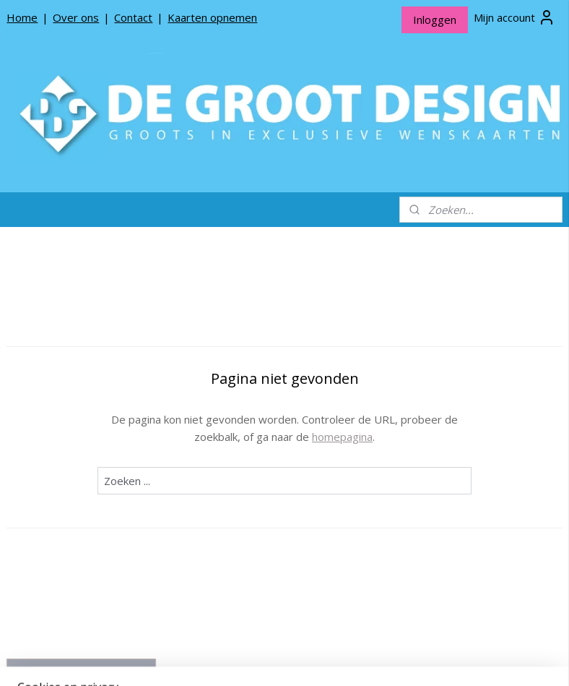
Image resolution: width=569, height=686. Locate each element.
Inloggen (434, 19)
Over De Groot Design (71, 466)
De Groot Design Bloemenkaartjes (81, 378)
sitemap (246, 659)
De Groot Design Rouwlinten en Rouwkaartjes (81, 418)
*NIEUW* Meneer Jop (70, 316)
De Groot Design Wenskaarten (81, 345)
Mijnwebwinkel (458, 659)
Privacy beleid (50, 511)
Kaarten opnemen (212, 17)
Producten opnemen (67, 489)
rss (277, 659)
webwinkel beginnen (332, 659)
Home (22, 17)
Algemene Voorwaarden (75, 534)
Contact (133, 17)
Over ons (76, 17)
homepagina (424, 436)
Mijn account (514, 17)
